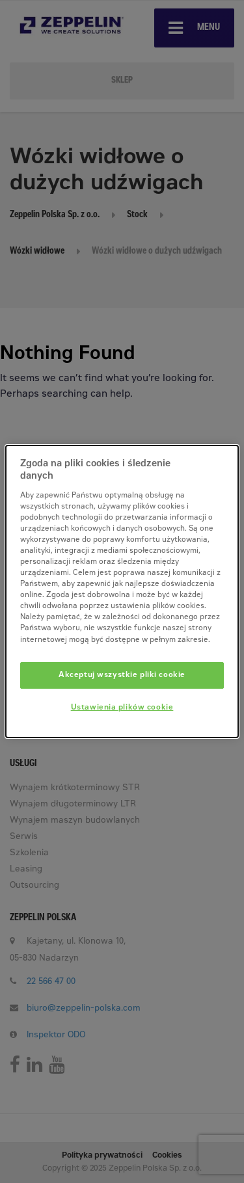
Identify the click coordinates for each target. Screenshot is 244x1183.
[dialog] (121, 591)
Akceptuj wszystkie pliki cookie (122, 675)
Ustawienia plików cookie (122, 708)
